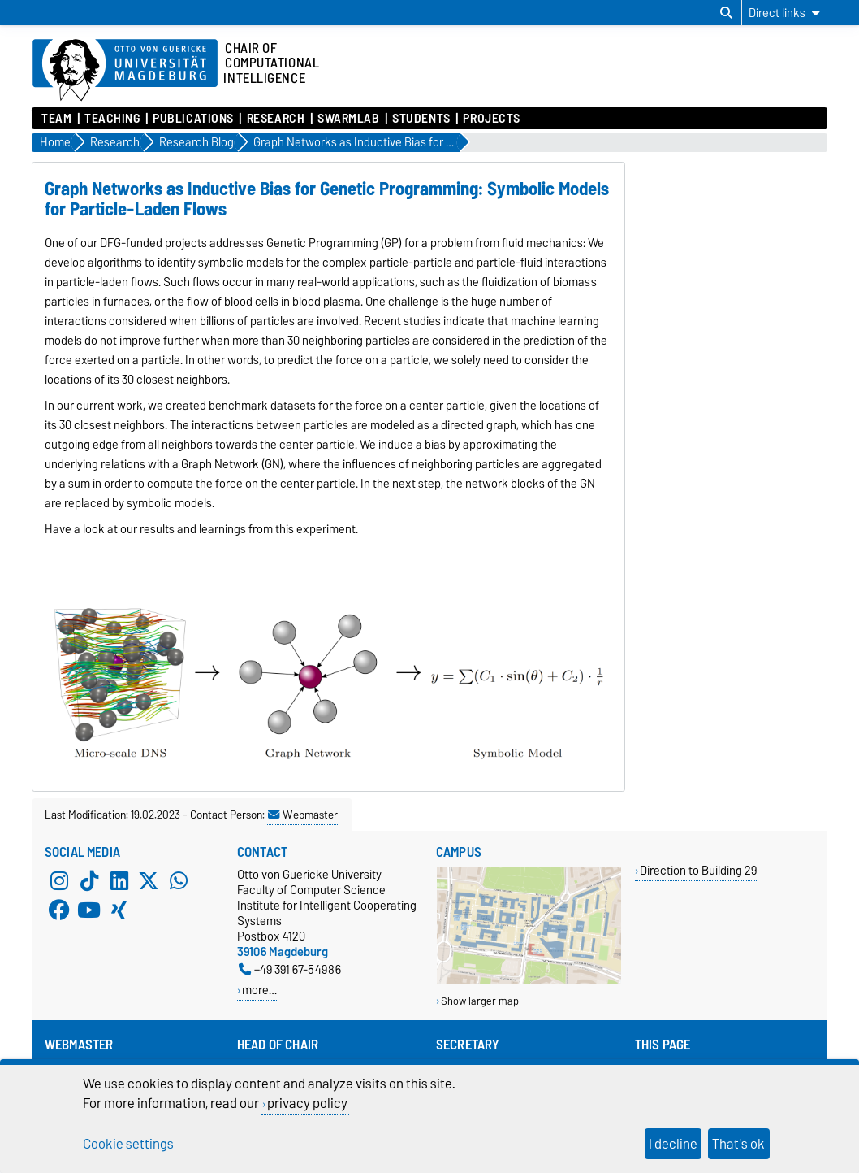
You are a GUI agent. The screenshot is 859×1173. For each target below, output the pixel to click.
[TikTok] (89, 881)
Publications (193, 118)
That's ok (738, 1143)
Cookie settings (128, 1143)
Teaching (112, 118)
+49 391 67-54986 (290, 969)
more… (259, 990)
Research (275, 118)
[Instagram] (59, 881)
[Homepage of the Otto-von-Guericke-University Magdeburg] (125, 70)
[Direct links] (784, 12)
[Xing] (119, 910)
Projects (491, 118)
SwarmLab (348, 118)
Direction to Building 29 (698, 870)
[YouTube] (89, 910)
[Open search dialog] (726, 13)
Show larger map (480, 1001)
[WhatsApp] (178, 881)
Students (421, 118)
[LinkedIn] (119, 881)
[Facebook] (59, 910)
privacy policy (307, 1103)
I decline (673, 1143)
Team (56, 118)
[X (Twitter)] (148, 881)
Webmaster (303, 814)
